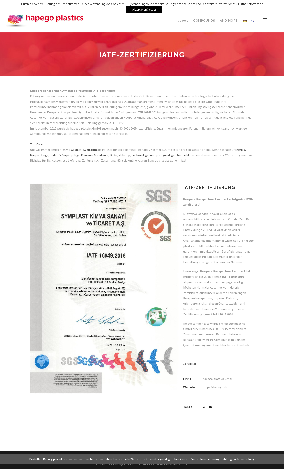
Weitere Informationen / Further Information (211, 5)
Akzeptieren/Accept (261, 5)
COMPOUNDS (204, 20)
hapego (182, 20)
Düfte (117, 155)
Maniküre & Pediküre (97, 155)
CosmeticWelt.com (85, 149)
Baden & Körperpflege (65, 155)
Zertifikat (36, 144)
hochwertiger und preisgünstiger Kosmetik (166, 155)
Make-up (129, 155)
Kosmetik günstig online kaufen (167, 464)
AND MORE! (229, 20)
